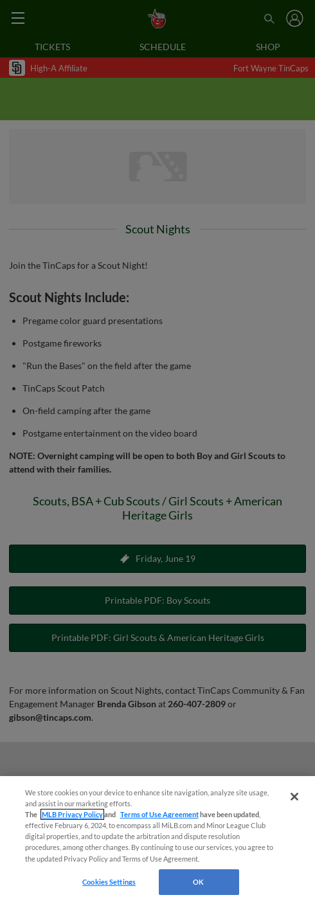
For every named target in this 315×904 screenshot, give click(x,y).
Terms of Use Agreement (159, 814)
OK (198, 882)
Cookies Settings (109, 882)
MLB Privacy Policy (72, 814)
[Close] (294, 796)
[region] (157, 840)
